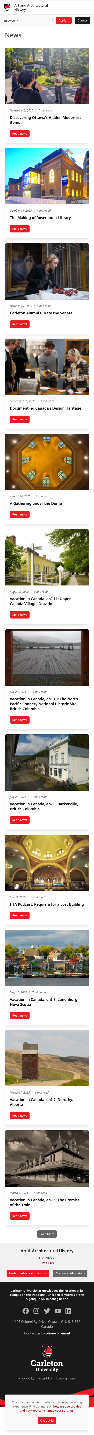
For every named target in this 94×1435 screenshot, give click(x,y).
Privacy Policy (26, 1378)
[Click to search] (51, 20)
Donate (82, 20)
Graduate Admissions (70, 1273)
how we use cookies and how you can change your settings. (50, 1408)
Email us (47, 1263)
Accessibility (45, 1378)
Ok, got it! (47, 1420)
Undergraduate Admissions (28, 1273)
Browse (9, 20)
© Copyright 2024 (65, 1378)
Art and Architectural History (31, 7)
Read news (21, 134)
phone (51, 1333)
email (65, 1333)
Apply (62, 20)
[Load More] (47, 1234)
